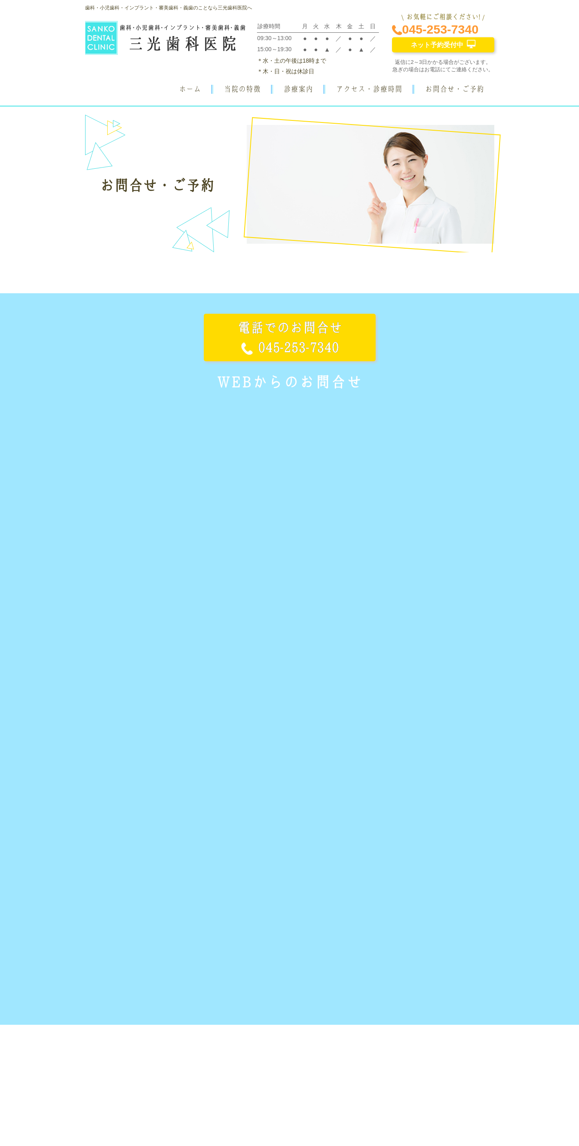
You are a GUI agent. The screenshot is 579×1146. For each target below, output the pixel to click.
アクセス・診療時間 (369, 89)
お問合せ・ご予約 (454, 89)
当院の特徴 (242, 89)
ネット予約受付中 (443, 44)
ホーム (190, 89)
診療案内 (298, 89)
